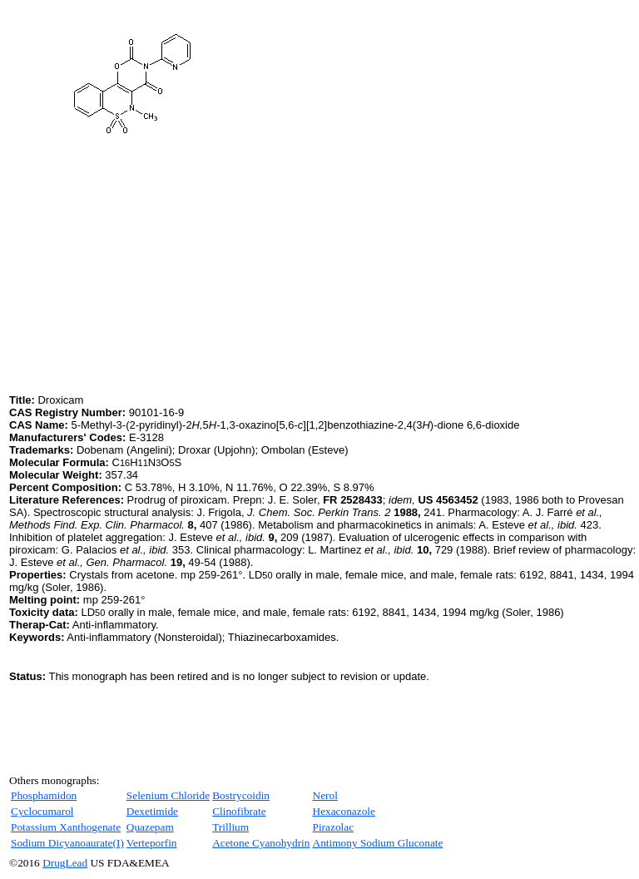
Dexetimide (152, 811)
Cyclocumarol (42, 811)
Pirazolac (333, 827)
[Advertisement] (149, 273)
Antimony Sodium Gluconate (378, 843)
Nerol (325, 795)
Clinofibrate (238, 811)
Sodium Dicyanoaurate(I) (67, 843)
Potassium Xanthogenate (66, 827)
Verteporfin (151, 843)
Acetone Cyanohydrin (261, 843)
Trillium (230, 827)
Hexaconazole (344, 811)
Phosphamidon (44, 795)
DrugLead (64, 863)
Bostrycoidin (241, 795)
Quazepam (150, 827)
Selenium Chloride (168, 795)
